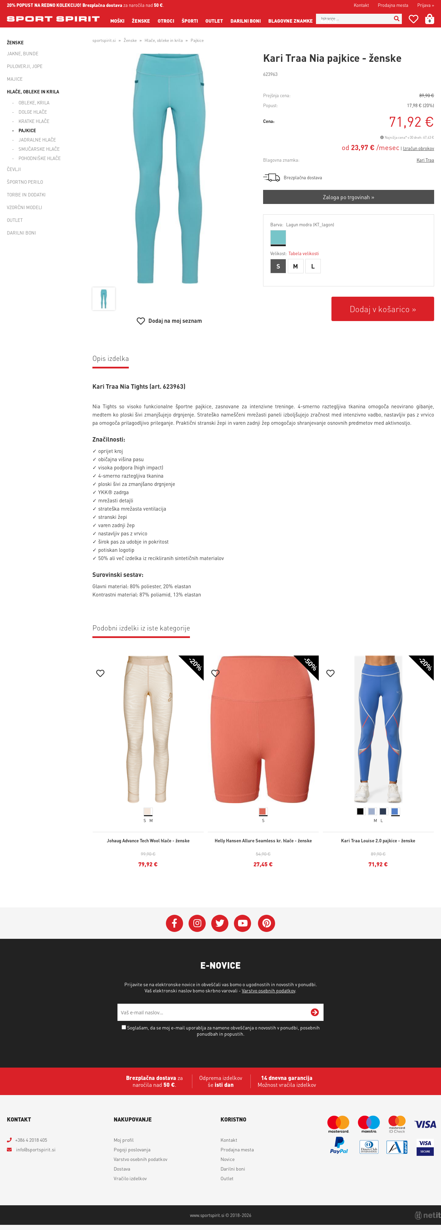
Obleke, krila (34, 102)
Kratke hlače (34, 121)
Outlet (214, 21)
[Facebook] (174, 923)
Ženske (141, 21)
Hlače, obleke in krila (33, 91)
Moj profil (124, 1140)
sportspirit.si (104, 40)
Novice (328, 21)
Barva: (302, 224)
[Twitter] (219, 923)
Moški (117, 21)
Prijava (425, 5)
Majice (15, 79)
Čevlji (14, 169)
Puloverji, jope (25, 66)
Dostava (122, 1168)
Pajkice (27, 130)
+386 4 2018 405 (31, 1140)
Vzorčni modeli (24, 207)
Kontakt (361, 5)
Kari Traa (425, 160)
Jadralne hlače (37, 140)
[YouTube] (242, 923)
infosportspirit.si (35, 1149)
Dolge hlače (33, 112)
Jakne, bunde (22, 53)
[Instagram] (197, 923)
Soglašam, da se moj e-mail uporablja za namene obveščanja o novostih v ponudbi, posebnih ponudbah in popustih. (223, 1030)
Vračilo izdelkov (130, 1178)
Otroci (166, 21)
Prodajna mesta (393, 5)
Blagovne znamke (290, 21)
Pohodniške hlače (40, 158)
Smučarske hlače (39, 149)
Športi (190, 21)
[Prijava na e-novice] (315, 1012)
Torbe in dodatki (26, 194)
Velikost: (294, 253)
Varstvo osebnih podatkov (268, 990)
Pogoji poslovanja (132, 1149)
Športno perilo (25, 182)
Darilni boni (245, 21)
